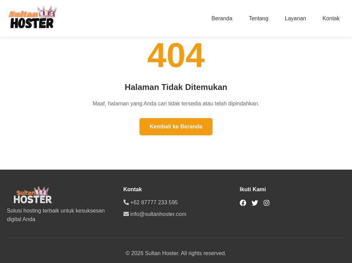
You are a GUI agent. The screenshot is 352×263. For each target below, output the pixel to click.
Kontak (331, 18)
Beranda (221, 18)
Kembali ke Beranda (176, 126)
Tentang (258, 18)
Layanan (295, 18)
